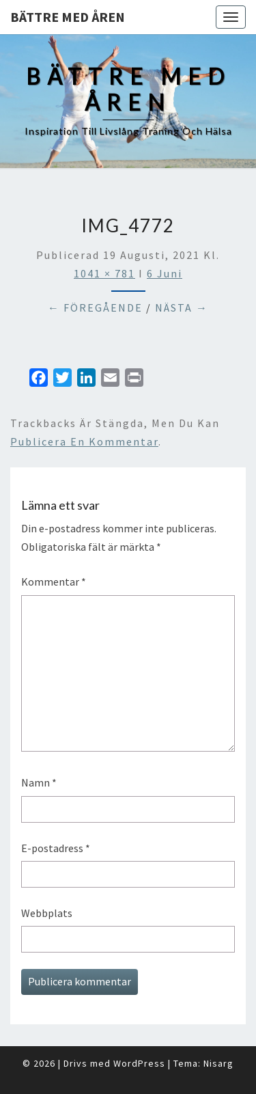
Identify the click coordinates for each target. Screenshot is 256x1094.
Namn (39, 782)
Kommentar (53, 581)
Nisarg (218, 1063)
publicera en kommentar (84, 441)
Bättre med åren (67, 16)
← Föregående (95, 307)
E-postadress (55, 848)
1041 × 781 (104, 273)
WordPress (139, 1063)
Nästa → (181, 307)
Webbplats (46, 913)
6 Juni (164, 273)
